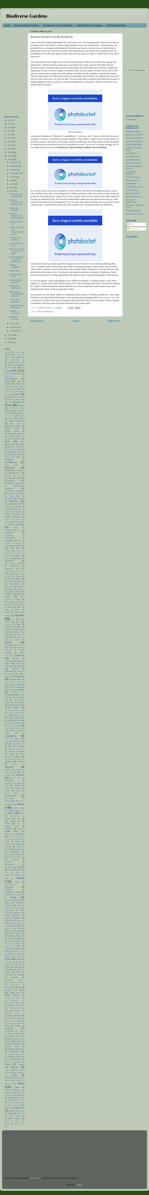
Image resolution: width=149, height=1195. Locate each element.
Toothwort (19, 1056)
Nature (10, 813)
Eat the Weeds (14, 576)
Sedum (7, 956)
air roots (18, 354)
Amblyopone (20, 357)
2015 (10, 145)
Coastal (17, 519)
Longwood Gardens (15, 749)
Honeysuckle (15, 679)
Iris (8, 705)
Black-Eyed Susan (13, 426)
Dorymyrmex (9, 569)
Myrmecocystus (10, 798)
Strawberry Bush (12, 1013)
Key (18, 720)
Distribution (9, 561)
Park (8, 849)
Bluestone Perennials (134, 138)
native (20, 804)
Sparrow (21, 982)
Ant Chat (12, 367)
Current (18, 550)
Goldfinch (15, 658)
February (14, 327)
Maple (11, 754)
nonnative (9, 829)
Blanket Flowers (12, 429)
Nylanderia (20, 834)
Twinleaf (13, 1075)
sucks (10, 1021)
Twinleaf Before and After (15, 281)
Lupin (7, 751)
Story (7, 1010)
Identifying (9, 695)
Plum (17, 882)
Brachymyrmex (10, 452)
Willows (12, 1111)
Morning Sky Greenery (131, 173)
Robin (18, 944)
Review (7, 938)
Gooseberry (9, 661)
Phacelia (20, 867)
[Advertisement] (15, 70)
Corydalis (8, 543)
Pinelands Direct (132, 180)
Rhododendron (19, 938)
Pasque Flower (18, 849)
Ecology (8, 579)
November (14, 166)
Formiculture (131, 119)
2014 (10, 149)
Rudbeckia (18, 949)
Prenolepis (8, 900)
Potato (22, 895)
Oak (11, 836)
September (14, 173)
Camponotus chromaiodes (14, 491)
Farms (18, 599)
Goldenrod (19, 655)
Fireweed (21, 602)
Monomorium (9, 783)
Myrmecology (9, 801)
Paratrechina (20, 847)
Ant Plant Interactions (116, 25)
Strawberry (17, 1010)
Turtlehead (20, 1072)
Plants (20, 878)
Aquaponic (8, 386)
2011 (10, 159)
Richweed (8, 943)
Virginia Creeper (11, 1092)
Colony (11, 525)
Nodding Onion (12, 826)
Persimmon (9, 867)
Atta (16, 397)
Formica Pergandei (14, 266)
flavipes (15, 604)
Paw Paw (20, 854)
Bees (8, 405)
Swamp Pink (19, 1034)
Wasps (11, 1098)
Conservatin (9, 535)
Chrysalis (8, 509)
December (14, 163)
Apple (18, 384)
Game (17, 640)
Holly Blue (20, 671)
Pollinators (9, 887)
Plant (6, 878)
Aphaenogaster (11, 379)
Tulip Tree (18, 1070)
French (19, 634)
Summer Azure (10, 1023)
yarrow (7, 1121)
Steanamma (14, 1000)
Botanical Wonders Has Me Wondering (16, 216)
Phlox (19, 870)
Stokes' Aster (16, 1008)
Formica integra (10, 629)
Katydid (10, 720)
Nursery (8, 834)
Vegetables (18, 1080)
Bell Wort (12, 408)
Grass (7, 664)
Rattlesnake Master (14, 926)
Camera (19, 478)
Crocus (21, 546)
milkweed (9, 767)
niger (18, 823)
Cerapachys (9, 506)
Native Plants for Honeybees (89, 25)
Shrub (20, 964)
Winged (21, 1111)
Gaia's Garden (17, 637)
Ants (14, 370)
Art (9, 394)
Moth (6, 785)
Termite (21, 1049)
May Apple (8, 759)
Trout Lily (8, 1070)
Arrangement (20, 391)
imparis (13, 697)
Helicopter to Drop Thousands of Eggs (16, 251)
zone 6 (22, 1123)
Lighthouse (17, 741)
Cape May (14, 496)
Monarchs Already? (14, 318)
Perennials (8, 862)
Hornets (18, 682)
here (55, 272)
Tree (6, 1062)
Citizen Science (10, 512)
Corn (19, 540)
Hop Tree (8, 682)
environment (14, 584)
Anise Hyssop (18, 365)
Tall (23, 1039)
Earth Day (17, 571)
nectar (22, 813)
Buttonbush (13, 473)
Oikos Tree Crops (133, 177)
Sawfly (7, 951)
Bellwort (21, 408)
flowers (19, 615)
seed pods (18, 956)
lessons (7, 738)
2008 (10, 342)
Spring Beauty (11, 995)
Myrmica (21, 801)
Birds (14, 413)
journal (22, 718)
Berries (10, 411)
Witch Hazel (14, 1116)
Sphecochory (14, 985)
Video (20, 1083)
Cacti (18, 475)
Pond (7, 895)
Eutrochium (9, 587)
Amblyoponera (15, 360)
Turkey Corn (9, 1073)
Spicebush (8, 987)
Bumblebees (11, 462)
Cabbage (8, 475)
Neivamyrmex (14, 816)
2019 (10, 131)
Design (17, 556)
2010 (10, 335)
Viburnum (8, 1084)
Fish (8, 604)
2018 (10, 134)
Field (13, 602)
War (15, 1095)
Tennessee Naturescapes (131, 201)
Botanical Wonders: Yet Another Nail (15, 202)
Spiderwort (9, 990)
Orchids (7, 844)
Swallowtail (9, 1031)
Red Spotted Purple (14, 931)
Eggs (17, 579)
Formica (17, 624)
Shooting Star (17, 962)
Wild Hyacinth (12, 1105)
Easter (7, 574)
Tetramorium (14, 1051)
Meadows (20, 762)
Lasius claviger (10, 728)
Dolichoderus (14, 566)
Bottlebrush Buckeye (15, 447)
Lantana (7, 725)
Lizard (13, 746)
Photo (7, 872)
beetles (21, 405)
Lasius (17, 726)
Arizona (19, 389)
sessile (19, 959)
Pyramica (8, 918)
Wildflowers (48, 312)
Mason (17, 757)
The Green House (18, 1054)
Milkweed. (8, 769)
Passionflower (14, 852)
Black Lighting (19, 418)
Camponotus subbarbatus (15, 493)
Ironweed (16, 705)
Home (7, 25)
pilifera (18, 872)
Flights (7, 609)
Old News (18, 839)
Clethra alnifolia (12, 517)
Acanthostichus (10, 352)
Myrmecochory (11, 796)
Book (7, 441)
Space (14, 982)
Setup (7, 962)
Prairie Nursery (132, 190)
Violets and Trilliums (13, 209)
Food (17, 622)
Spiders (19, 987)
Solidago (20, 975)
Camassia (8, 478)
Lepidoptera (10, 736)
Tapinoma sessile (12, 1046)
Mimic (7, 772)
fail (6, 594)
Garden (8, 642)
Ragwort (8, 921)
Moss (19, 783)
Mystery (10, 804)
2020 (10, 127)
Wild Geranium (19, 1102)
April (12, 191)
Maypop (18, 759)
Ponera (14, 895)
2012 (10, 156)
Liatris (17, 739)
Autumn (18, 400)
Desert (7, 556)
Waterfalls (21, 1097)
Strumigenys (9, 1016)
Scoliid (9, 954)
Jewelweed (12, 715)
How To (8, 687)
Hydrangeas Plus (133, 156)
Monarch (20, 775)
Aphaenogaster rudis (13, 381)
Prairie (13, 897)
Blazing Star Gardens (134, 135)
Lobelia (21, 746)
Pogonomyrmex (10, 884)
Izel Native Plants (133, 160)
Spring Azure (15, 993)
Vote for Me (14, 271)
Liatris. (7, 741)
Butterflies (9, 467)
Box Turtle (18, 449)
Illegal (7, 697)
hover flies (16, 685)
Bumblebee (9, 460)
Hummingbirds (18, 690)
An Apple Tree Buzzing (15, 239)
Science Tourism (18, 951)
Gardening (8, 645)
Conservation (9, 538)
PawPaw (10, 857)
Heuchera (15, 669)
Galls (6, 640)
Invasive (21, 702)
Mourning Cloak (10, 788)
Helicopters (9, 666)
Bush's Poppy (11, 465)
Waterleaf (11, 1100)
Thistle (9, 1057)
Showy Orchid (9, 964)
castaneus (20, 499)
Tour (6, 1059)
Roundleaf (8, 949)
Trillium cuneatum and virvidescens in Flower (16, 230)
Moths (17, 785)
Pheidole (11, 870)
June (12, 184)
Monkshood (9, 780)
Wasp (22, 1095)
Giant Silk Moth (11, 648)
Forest (7, 624)
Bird (8, 413)
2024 (10, 120)
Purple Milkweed (12, 915)
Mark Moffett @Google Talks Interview (16, 294)
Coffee (16, 522)
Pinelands (8, 875)
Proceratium (9, 910)
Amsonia (8, 362)
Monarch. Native (15, 778)
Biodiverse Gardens (26, 16)
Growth (18, 664)
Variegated (18, 1077)
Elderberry (20, 581)
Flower (17, 610)
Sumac (18, 1021)
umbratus (8, 1078)
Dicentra (7, 558)
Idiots (20, 695)
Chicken (19, 507)
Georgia (19, 645)
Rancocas (18, 920)
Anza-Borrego (9, 376)
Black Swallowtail (16, 421)
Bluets (11, 436)
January (13, 331)
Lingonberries (16, 744)
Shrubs (7, 967)
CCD (19, 504)
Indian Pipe (9, 702)
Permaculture (9, 865)
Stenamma (8, 1003)
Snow (18, 972)
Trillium (40, 312)
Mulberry (18, 791)
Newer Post (37, 321)
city (20, 512)
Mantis (21, 751)
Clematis (18, 514)
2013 (10, 152)
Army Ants (8, 391)
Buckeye (11, 454)
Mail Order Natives (133, 163)
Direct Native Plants (134, 144)
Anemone (18, 362)
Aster (16, 394)
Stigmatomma (10, 1005)
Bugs (20, 454)
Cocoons (8, 522)
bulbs (18, 457)
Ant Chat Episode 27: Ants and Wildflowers (16, 259)
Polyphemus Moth (12, 892)
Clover (7, 519)
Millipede (18, 769)
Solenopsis (9, 975)
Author (10, 399)
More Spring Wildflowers (15, 287)
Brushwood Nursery (134, 141)
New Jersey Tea (12, 821)
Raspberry (21, 923)
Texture (7, 1054)
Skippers (17, 967)
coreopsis (9, 540)
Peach (19, 857)
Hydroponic (15, 692)
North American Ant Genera (26, 25)
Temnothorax (10, 1049)
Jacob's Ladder (12, 708)
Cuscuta (18, 553)
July (12, 180)
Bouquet (7, 449)
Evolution (10, 589)
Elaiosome (8, 581)
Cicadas (19, 509)
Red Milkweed (18, 928)
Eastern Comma (18, 574)
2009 (10, 339)
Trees (7, 1064)
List (6, 746)
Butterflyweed (20, 470)
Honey (10, 674)
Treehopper (17, 1062)
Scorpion (19, 954)
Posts (131, 224)
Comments (133, 229)
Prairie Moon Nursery (134, 187)
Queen (17, 918)
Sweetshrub (15, 1039)
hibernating (9, 671)
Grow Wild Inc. (132, 153)
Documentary (9, 563)
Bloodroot (9, 434)
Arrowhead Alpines (133, 131)
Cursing (7, 553)
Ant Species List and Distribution (57, 25)
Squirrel (7, 998)
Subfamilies (8, 1018)
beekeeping (16, 402)
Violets (17, 1087)
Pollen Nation (131, 184)
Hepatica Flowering (14, 312)
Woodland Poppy (12, 1119)
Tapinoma (16, 1044)
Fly (13, 619)
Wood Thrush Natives (134, 214)
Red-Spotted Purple (13, 933)
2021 (10, 124)
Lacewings (8, 723)
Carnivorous (9, 499)
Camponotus (10, 481)
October (13, 170)
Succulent (20, 1018)
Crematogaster (10, 546)
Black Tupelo (15, 423)
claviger (8, 514)
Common (19, 530)
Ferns (7, 602)
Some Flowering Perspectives (16, 195)
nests (19, 818)
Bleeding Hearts (12, 431)
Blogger (79, 1185)
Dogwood (20, 563)
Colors (15, 528)
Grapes (19, 661)
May (12, 187)
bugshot (7, 457)
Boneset (18, 439)
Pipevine (18, 875)
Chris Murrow (35, 1178)
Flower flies (9, 612)
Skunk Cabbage (11, 970)
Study (19, 1016)
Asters (7, 397)
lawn (20, 728)
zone (14, 1123)
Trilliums (14, 1067)
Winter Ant (20, 1113)
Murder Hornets (12, 793)
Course (18, 543)
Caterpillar (14, 501)
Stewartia (19, 1003)
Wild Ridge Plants (133, 211)
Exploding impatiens (14, 592)
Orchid (17, 842)
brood (22, 452)
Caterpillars (9, 504)
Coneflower (9, 533)
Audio (22, 397)
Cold (22, 522)
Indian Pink (17, 700)
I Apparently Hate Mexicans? (16, 306)
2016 (10, 142)
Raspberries (9, 923)
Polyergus (8, 890)
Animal (7, 365)
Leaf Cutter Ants (11, 731)
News (7, 824)
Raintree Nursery (133, 193)
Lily (6, 744)
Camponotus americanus (14, 483)
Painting (18, 844)
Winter (9, 1113)
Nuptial (19, 829)
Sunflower (17, 1026)
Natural (22, 810)
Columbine (9, 530)
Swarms (11, 1036)
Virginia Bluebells (12, 1090)
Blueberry (20, 434)
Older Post (114, 321)
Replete (19, 936)
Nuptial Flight (11, 831)
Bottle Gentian (19, 444)
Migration (15, 764)
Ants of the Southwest (13, 374)
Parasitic (8, 847)
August (13, 177)
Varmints (7, 1080)
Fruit (6, 637)
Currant (7, 551)
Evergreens (20, 586)
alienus (7, 357)
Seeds (8, 959)
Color (21, 524)
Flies (10, 607)
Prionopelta (17, 908)
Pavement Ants (10, 854)
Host (7, 685)
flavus (22, 604)
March (12, 324)
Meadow (8, 762)
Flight (19, 607)
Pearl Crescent (12, 859)
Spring (21, 990)
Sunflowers (9, 1028)
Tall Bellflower (12, 1041)
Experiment (20, 589)
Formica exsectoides (13, 627)
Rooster (7, 946)
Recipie (7, 928)
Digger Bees (17, 558)
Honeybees (18, 676)
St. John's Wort (18, 998)
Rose (18, 946)
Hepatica (20, 666)
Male (14, 751)
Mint (14, 772)
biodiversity (20, 410)
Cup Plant (15, 548)
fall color (13, 594)
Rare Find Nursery (133, 197)
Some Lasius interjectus (14, 301)
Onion (7, 842)
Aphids (7, 384)
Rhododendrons (14, 941)
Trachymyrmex (16, 1059)
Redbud (8, 936)
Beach (7, 402)
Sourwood (14, 977)
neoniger (8, 818)
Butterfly (8, 470)
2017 (10, 138)
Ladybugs (18, 723)
